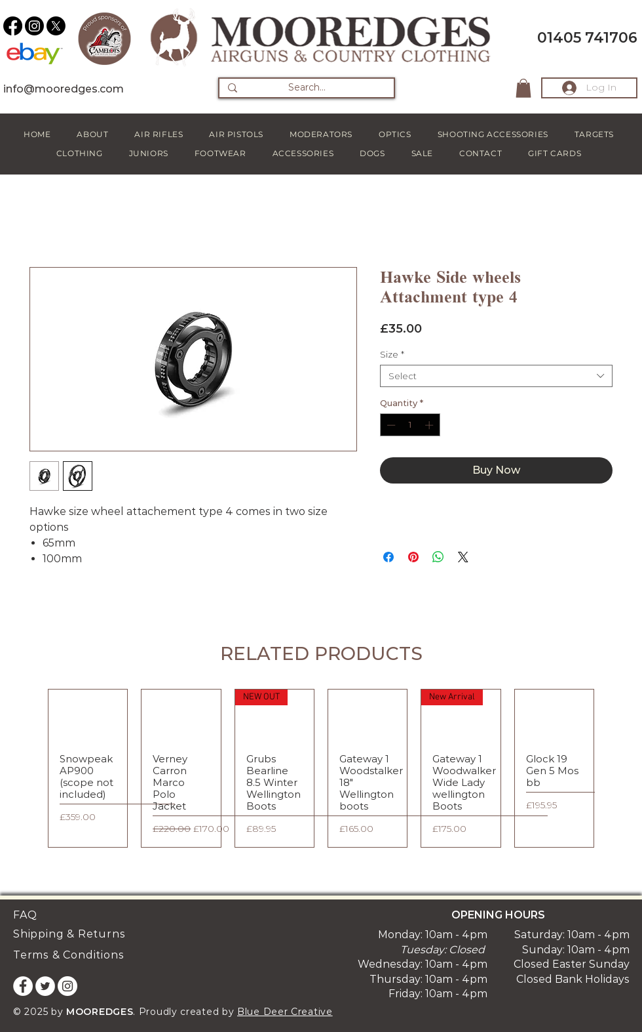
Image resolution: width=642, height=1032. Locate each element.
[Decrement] (390, 425)
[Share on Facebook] (388, 557)
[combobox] (496, 376)
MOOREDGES (99, 1012)
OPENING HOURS (498, 915)
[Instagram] (34, 25)
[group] (321, 768)
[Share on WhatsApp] (438, 557)
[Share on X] (463, 557)
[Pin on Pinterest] (413, 557)
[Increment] (430, 425)
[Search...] (306, 88)
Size (392, 354)
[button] (523, 88)
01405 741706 (587, 38)
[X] (56, 25)
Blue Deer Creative (285, 1012)
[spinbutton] (410, 425)
